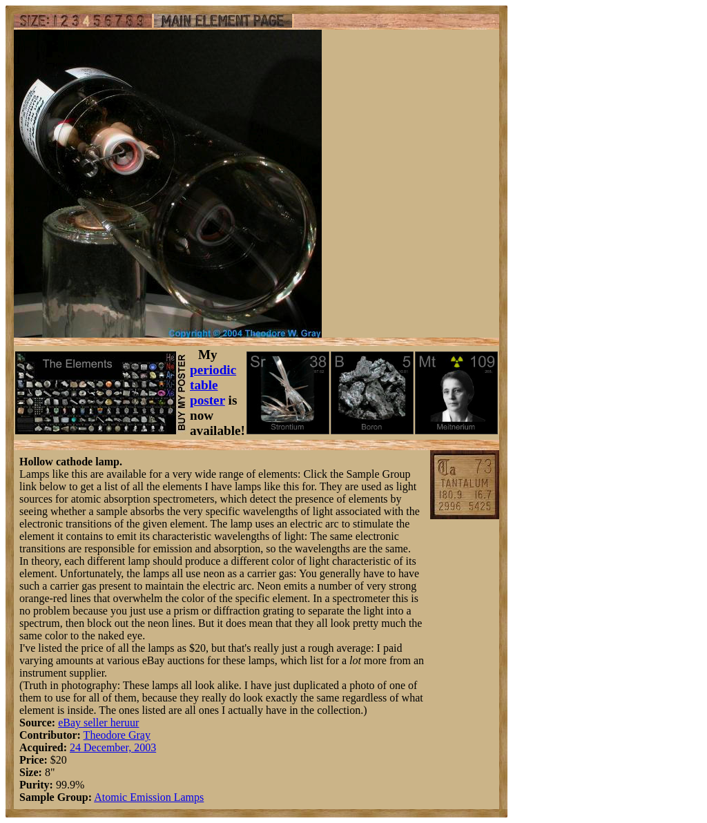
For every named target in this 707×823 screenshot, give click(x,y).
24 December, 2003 (113, 747)
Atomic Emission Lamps (149, 797)
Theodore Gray (117, 735)
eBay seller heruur (98, 722)
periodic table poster (213, 384)
